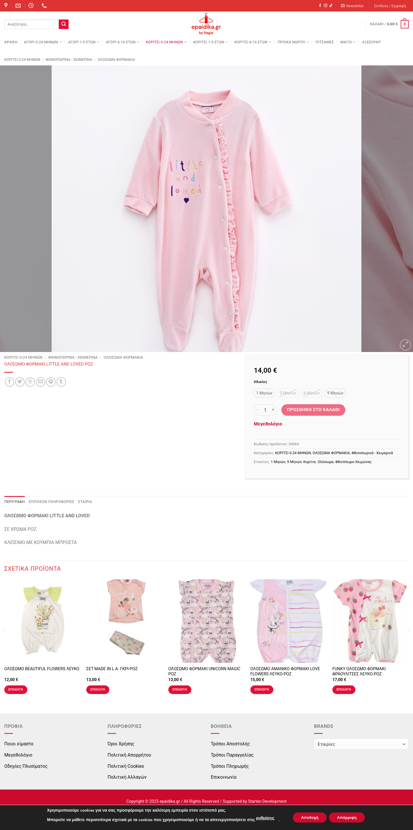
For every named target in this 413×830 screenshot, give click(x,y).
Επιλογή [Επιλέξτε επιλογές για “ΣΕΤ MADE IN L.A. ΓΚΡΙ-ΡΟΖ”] (98, 689)
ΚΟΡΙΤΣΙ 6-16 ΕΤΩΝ (252, 42)
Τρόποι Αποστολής (230, 744)
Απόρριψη (348, 817)
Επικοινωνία (224, 777)
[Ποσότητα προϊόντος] (265, 410)
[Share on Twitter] (20, 382)
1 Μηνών (278, 462)
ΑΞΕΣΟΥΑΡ (371, 42)
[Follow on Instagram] (325, 6)
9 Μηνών (294, 462)
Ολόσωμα (326, 462)
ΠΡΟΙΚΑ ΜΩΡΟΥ (293, 42)
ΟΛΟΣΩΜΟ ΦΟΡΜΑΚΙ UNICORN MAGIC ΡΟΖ (204, 671)
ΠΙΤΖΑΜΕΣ (324, 42)
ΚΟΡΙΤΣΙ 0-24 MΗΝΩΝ (166, 42)
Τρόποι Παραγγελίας (232, 755)
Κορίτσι (309, 462)
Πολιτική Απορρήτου (129, 755)
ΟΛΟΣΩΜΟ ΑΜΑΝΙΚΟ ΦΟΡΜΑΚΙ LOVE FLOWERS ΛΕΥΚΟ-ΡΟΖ (285, 671)
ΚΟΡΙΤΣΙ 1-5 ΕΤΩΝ (210, 42)
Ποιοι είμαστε (19, 744)
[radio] (264, 393)
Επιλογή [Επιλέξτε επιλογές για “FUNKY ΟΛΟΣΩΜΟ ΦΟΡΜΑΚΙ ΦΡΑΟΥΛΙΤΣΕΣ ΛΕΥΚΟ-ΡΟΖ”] (344, 689)
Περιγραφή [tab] (14, 501)
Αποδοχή (309, 817)
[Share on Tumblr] (61, 382)
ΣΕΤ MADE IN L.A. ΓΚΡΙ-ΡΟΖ (112, 668)
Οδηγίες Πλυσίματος (26, 766)
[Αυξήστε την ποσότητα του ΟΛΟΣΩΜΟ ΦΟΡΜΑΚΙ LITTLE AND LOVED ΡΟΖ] (273, 410)
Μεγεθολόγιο (268, 424)
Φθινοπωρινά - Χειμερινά (69, 59)
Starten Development (267, 801)
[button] (352, 6)
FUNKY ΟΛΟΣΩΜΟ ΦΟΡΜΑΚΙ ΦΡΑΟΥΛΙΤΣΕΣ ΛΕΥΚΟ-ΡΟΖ (359, 671)
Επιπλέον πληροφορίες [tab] (51, 501)
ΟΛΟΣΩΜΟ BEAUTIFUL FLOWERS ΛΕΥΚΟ (41, 668)
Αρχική (10, 42)
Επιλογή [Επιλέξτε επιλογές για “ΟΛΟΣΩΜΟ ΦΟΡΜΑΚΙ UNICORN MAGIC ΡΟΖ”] (180, 689)
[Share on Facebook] (9, 382)
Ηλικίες (260, 382)
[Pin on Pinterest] (51, 382)
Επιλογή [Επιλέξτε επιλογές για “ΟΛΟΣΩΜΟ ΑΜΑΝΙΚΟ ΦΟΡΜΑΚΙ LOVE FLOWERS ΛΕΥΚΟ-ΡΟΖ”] (262, 689)
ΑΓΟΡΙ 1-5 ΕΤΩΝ (84, 42)
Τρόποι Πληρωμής (230, 766)
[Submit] (64, 24)
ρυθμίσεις (264, 818)
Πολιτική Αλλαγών (127, 777)
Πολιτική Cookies (126, 766)
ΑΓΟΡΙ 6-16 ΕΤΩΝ (122, 42)
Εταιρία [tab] (85, 501)
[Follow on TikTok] (331, 6)
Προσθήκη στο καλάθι (313, 409)
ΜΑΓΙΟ (348, 42)
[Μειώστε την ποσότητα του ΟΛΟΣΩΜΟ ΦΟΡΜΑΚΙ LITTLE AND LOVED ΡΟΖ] (257, 410)
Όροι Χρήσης (121, 744)
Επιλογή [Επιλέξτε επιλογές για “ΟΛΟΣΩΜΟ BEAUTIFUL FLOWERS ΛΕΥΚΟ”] (16, 689)
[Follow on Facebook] (320, 6)
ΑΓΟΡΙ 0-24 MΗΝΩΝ (43, 42)
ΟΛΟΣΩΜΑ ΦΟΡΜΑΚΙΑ (116, 59)
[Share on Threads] (30, 382)
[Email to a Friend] (40, 382)
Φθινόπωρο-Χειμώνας (353, 462)
